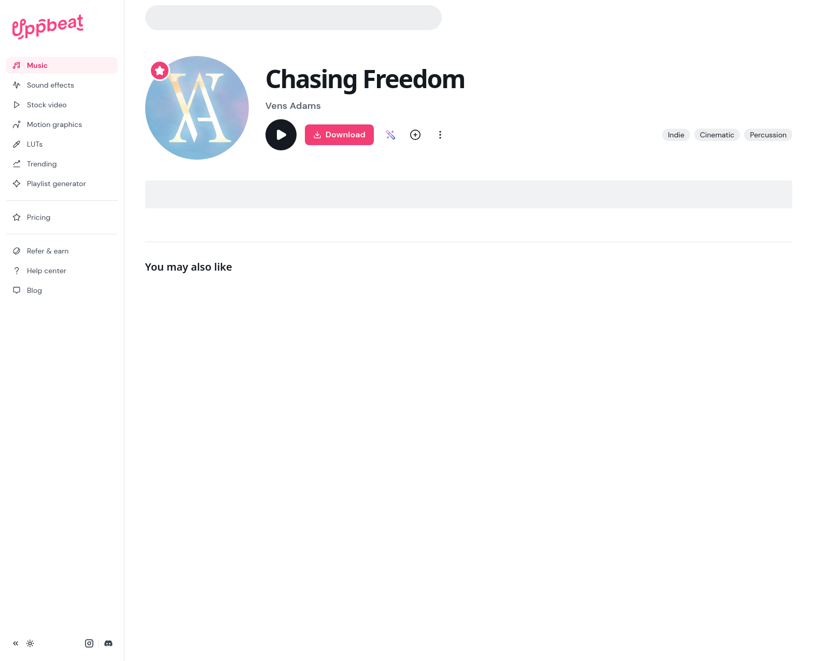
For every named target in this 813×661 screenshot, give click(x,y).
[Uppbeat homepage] (61, 27)
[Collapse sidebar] (15, 643)
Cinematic (717, 134)
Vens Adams (293, 106)
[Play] (281, 134)
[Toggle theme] (30, 643)
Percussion (768, 134)
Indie (676, 134)
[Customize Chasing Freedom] (390, 134)
